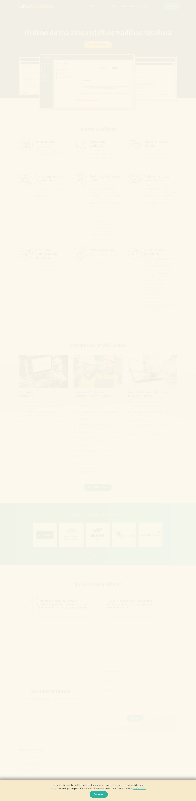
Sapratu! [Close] (98, 794)
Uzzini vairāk (139, 788)
